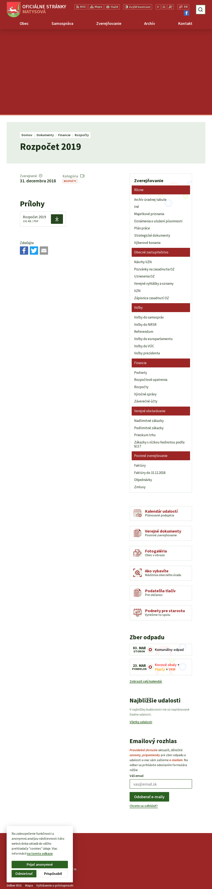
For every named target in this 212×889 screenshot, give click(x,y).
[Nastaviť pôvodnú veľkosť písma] (163, 7)
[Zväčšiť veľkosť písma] (170, 7)
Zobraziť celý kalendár (146, 595)
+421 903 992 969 (180, 870)
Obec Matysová (41, 787)
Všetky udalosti (141, 636)
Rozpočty (70, 95)
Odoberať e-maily (149, 711)
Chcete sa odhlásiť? (144, 720)
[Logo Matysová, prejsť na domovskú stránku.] (36, 9)
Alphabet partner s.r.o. (60, 783)
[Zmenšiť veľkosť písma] (158, 7)
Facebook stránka (182, 880)
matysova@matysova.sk (187, 875)
